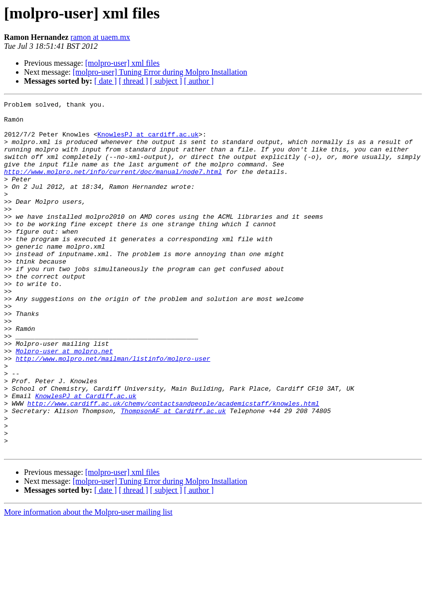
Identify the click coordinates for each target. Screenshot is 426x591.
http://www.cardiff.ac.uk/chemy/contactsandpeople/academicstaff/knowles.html (173, 464)
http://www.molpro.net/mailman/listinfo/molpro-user (112, 410)
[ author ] (199, 81)
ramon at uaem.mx (100, 37)
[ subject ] (166, 81)
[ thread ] (133, 81)
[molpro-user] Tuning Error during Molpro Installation (160, 72)
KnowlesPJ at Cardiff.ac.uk (85, 455)
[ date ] (105, 81)
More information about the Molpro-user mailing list (88, 582)
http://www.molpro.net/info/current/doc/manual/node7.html (113, 186)
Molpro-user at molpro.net (64, 401)
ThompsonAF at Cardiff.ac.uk (173, 473)
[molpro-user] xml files (122, 63)
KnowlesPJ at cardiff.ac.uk (148, 141)
